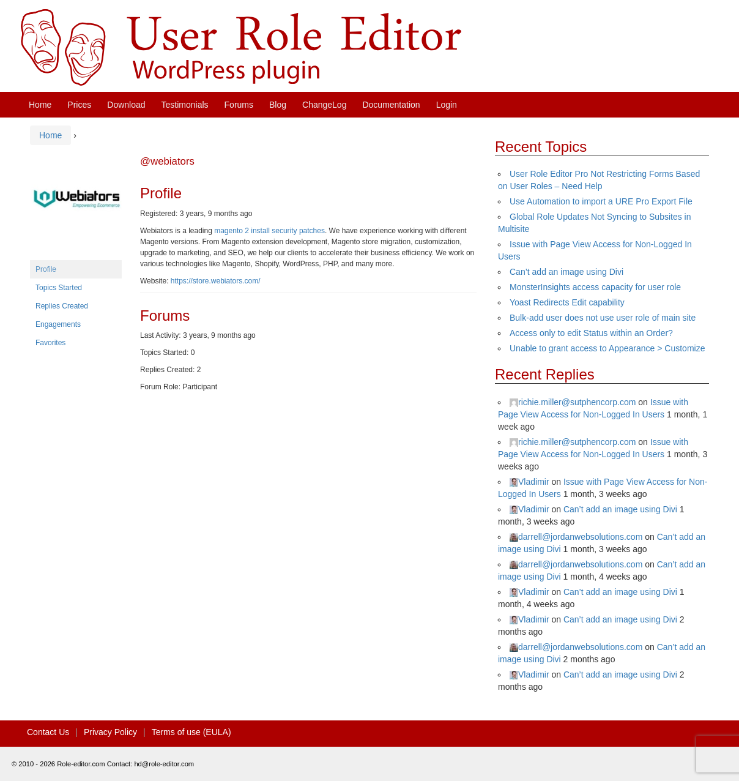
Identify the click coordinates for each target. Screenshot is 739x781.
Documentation (391, 105)
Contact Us (48, 732)
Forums (239, 105)
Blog (277, 105)
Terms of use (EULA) (191, 732)
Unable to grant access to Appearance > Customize (607, 348)
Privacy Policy (110, 732)
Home (40, 105)
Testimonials (185, 105)
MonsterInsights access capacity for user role (595, 287)
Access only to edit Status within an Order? (591, 333)
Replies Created (61, 306)
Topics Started (58, 287)
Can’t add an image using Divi (566, 272)
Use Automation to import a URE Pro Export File (601, 201)
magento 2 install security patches (269, 230)
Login (446, 105)
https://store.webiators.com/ (216, 281)
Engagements (58, 324)
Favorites (50, 342)
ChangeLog (324, 105)
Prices (79, 105)
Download (126, 105)
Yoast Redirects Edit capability (567, 302)
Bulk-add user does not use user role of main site (603, 318)
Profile (45, 269)
